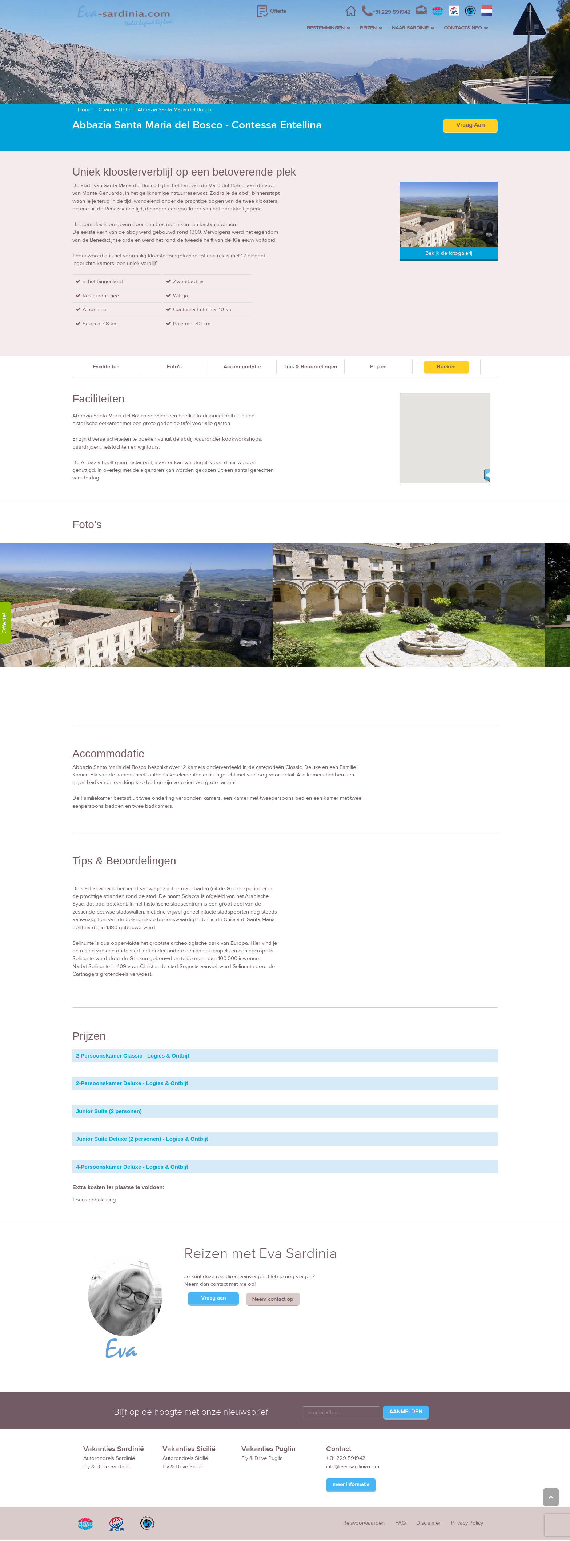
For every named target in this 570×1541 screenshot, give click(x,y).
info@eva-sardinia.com (352, 1467)
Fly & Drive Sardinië (106, 1467)
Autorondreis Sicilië (185, 1458)
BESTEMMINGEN (326, 28)
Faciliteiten (106, 366)
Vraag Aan (470, 125)
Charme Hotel (115, 110)
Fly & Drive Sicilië (182, 1467)
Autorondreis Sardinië (109, 1458)
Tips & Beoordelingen (310, 366)
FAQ (400, 1523)
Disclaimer (428, 1523)
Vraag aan (213, 1298)
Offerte (278, 11)
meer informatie (351, 1484)
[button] (489, 475)
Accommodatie (242, 366)
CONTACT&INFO (463, 28)
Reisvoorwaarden (364, 1523)
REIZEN (368, 28)
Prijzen (378, 366)
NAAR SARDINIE (410, 28)
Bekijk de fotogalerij (448, 253)
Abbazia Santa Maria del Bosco (174, 110)
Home (85, 110)
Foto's (174, 366)
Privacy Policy (467, 1523)
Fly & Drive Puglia (262, 1458)
